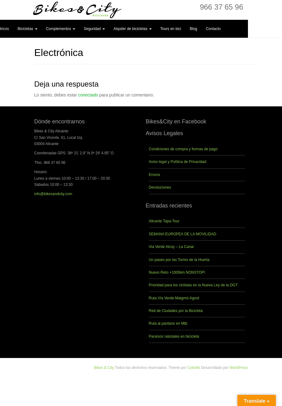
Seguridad (94, 29)
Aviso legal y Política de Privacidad (177, 162)
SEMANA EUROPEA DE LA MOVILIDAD (182, 234)
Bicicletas (27, 29)
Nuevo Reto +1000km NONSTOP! (177, 272)
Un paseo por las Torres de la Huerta (179, 260)
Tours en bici (170, 29)
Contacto (213, 29)
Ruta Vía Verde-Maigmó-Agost (174, 298)
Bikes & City (104, 367)
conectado (88, 94)
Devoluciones (160, 187)
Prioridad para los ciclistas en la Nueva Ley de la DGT (193, 285)
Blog (193, 29)
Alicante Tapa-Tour (164, 221)
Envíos (154, 175)
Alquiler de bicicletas (133, 29)
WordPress (238, 367)
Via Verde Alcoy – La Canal (171, 247)
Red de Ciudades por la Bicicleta (176, 311)
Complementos (60, 29)
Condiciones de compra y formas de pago (183, 149)
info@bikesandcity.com (53, 194)
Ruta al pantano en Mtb (168, 323)
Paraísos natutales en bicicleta (174, 336)
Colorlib (193, 367)
